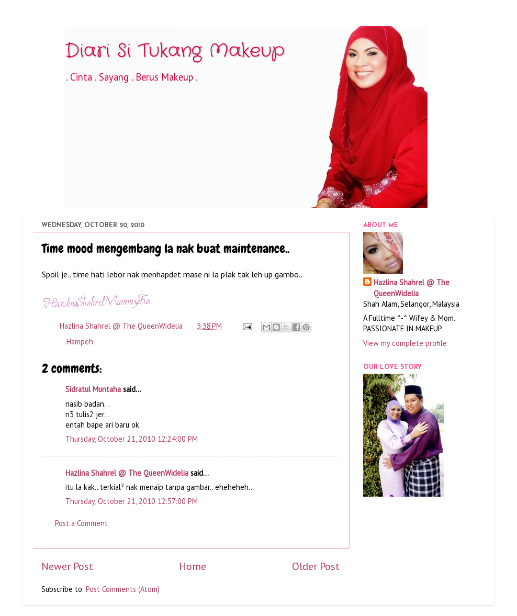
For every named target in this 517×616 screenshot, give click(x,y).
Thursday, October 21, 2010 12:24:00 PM (131, 439)
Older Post (316, 566)
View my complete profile (405, 343)
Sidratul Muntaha (93, 389)
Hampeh (79, 341)
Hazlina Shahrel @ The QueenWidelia (126, 473)
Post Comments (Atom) (123, 589)
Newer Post (67, 566)
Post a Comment (81, 523)
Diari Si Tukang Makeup (175, 51)
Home (192, 566)
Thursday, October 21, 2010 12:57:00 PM (131, 501)
